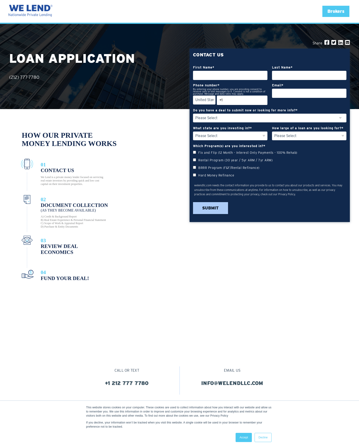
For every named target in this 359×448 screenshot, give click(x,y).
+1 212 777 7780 (127, 383)
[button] (335, 11)
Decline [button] (263, 437)
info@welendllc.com (232, 383)
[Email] (347, 42)
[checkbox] (269, 163)
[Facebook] (326, 42)
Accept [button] (243, 437)
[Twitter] (333, 42)
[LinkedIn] (340, 42)
